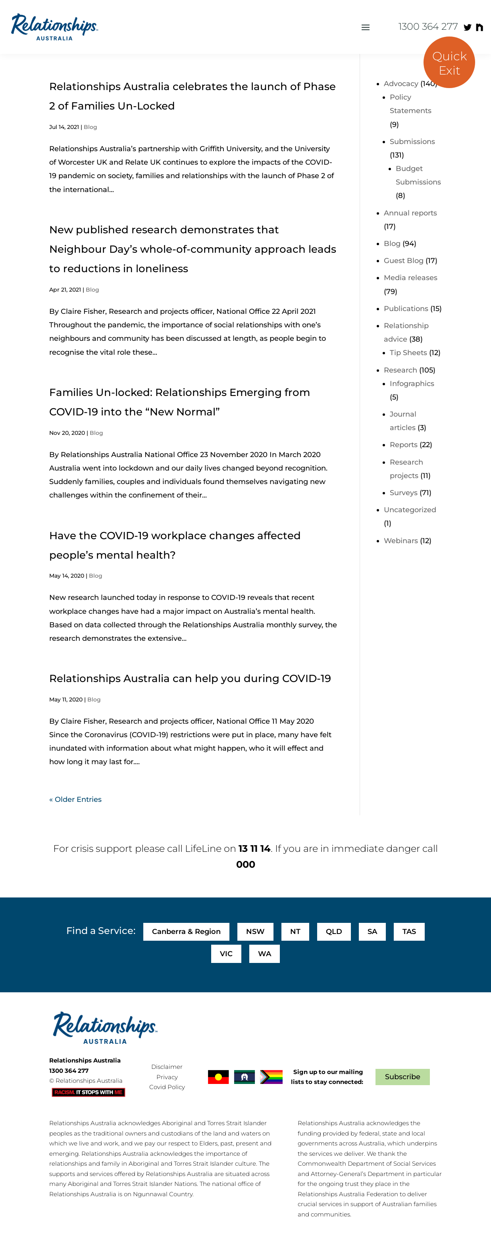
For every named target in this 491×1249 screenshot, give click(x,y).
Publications (406, 308)
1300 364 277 (428, 26)
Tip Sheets (408, 352)
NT (295, 931)
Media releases (410, 277)
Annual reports (410, 213)
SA (372, 931)
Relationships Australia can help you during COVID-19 (190, 678)
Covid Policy (167, 1087)
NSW (255, 931)
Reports (404, 444)
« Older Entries (75, 799)
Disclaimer (167, 1066)
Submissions (412, 141)
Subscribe (402, 1076)
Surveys (404, 492)
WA (264, 953)
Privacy (167, 1077)
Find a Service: (100, 930)
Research (400, 370)
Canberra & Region (186, 931)
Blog (90, 127)
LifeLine (203, 848)
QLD (334, 931)
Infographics (412, 383)
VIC (226, 953)
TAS (409, 931)
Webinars (401, 540)
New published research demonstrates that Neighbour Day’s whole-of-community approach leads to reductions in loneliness (192, 249)
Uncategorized (410, 509)
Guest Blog (404, 260)
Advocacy (401, 83)
